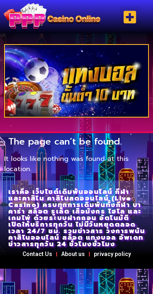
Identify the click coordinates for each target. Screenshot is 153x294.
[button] (130, 17)
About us (73, 254)
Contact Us (37, 254)
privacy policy (112, 254)
